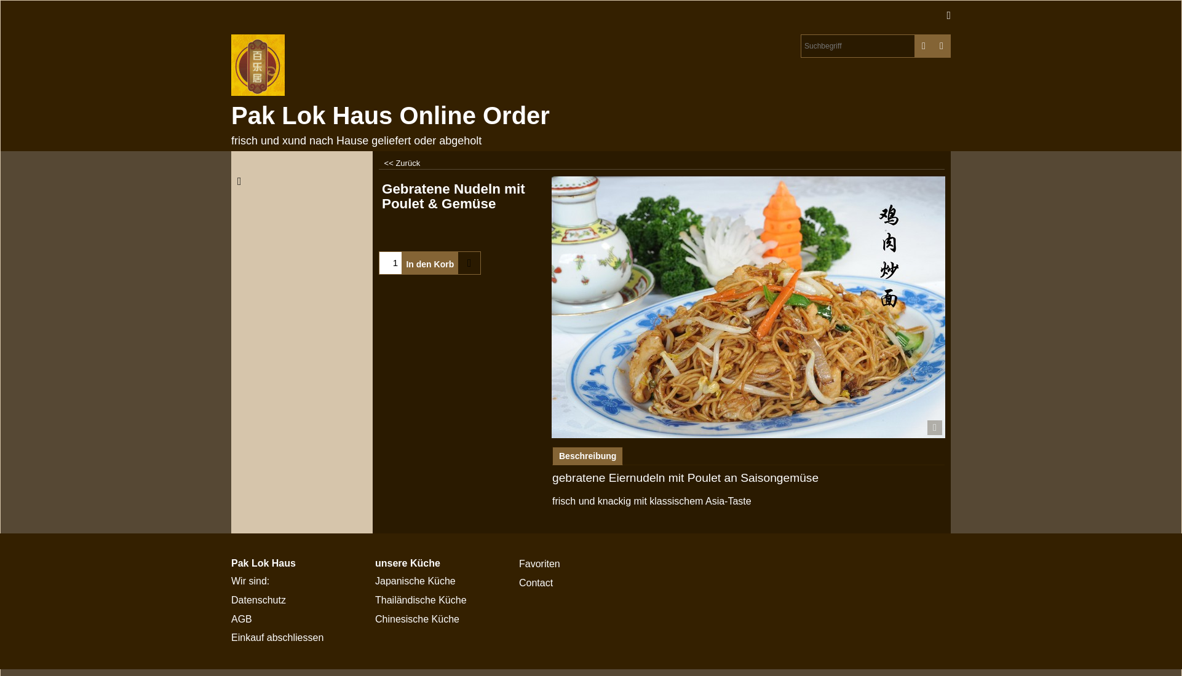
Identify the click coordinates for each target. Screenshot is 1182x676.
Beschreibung (587, 456)
